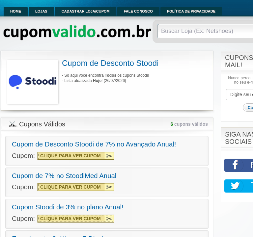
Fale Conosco (138, 11)
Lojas (41, 11)
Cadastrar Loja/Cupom (86, 11)
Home (15, 11)
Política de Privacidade (191, 11)
